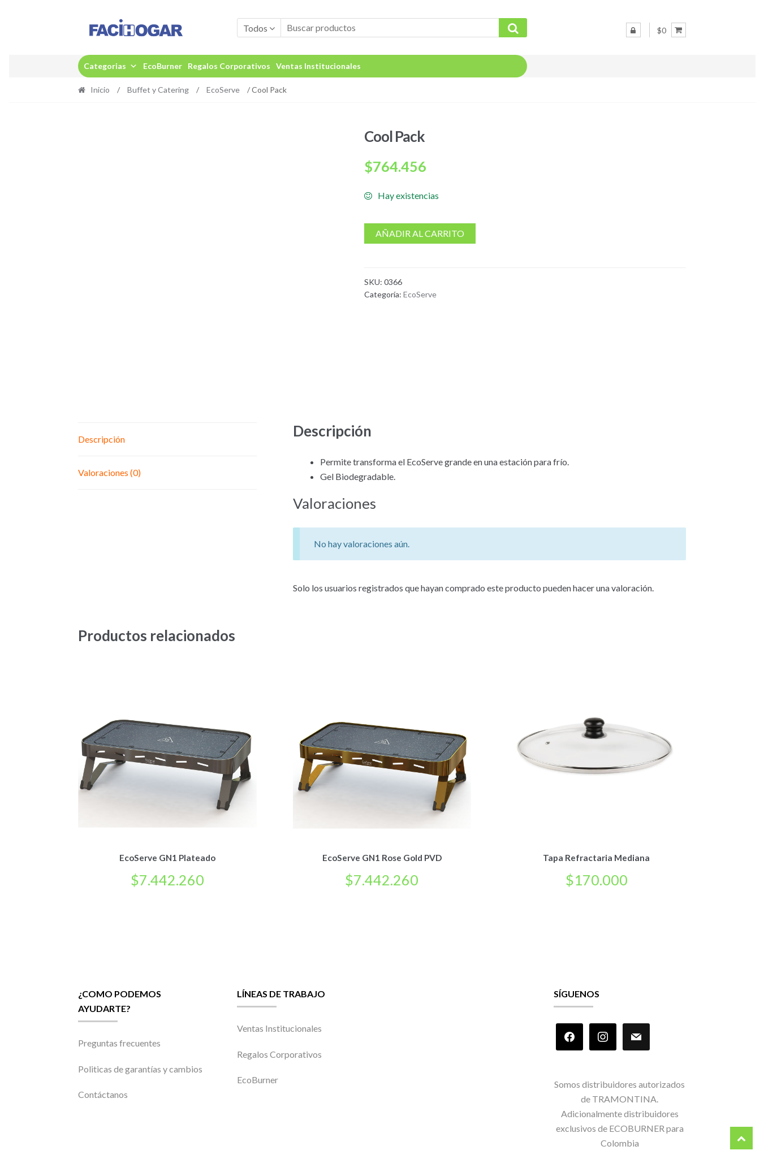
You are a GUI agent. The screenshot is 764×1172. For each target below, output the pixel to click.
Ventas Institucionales (318, 66)
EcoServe (223, 89)
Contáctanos (103, 1092)
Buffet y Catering (158, 89)
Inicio (100, 89)
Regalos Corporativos (229, 66)
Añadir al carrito (419, 233)
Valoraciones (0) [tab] (109, 472)
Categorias (110, 66)
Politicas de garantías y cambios (140, 1066)
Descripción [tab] (101, 439)
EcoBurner (162, 66)
